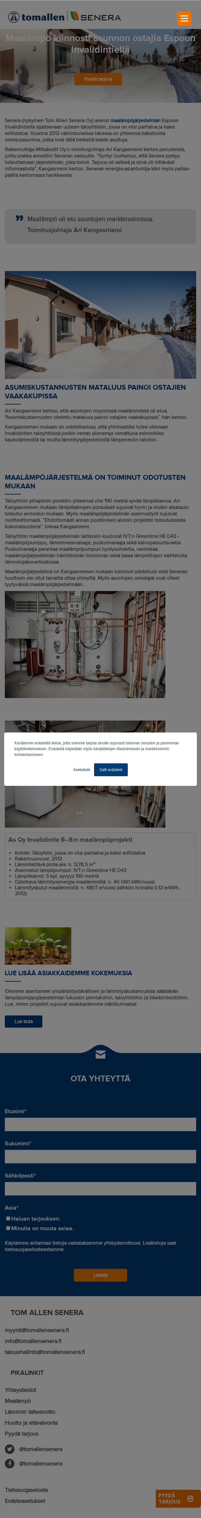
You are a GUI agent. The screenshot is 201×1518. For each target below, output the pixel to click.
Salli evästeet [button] (111, 770)
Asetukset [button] (81, 770)
